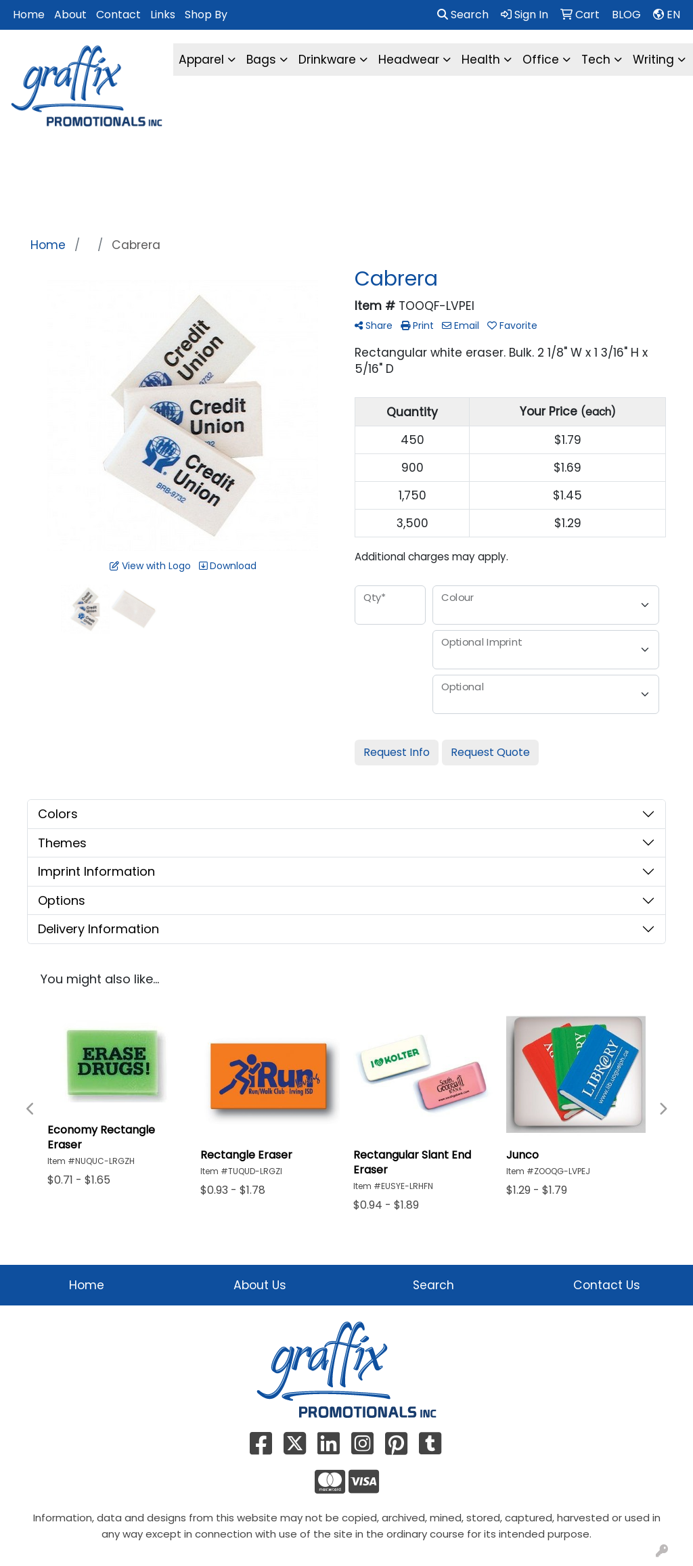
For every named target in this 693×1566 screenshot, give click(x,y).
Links (162, 14)
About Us (259, 1285)
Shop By (206, 14)
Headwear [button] (408, 59)
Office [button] (540, 59)
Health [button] (481, 59)
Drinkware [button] (327, 59)
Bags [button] (261, 59)
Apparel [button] (201, 59)
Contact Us (606, 1285)
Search (463, 14)
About (70, 14)
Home (29, 14)
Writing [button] (653, 59)
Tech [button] (595, 59)
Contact (118, 14)
